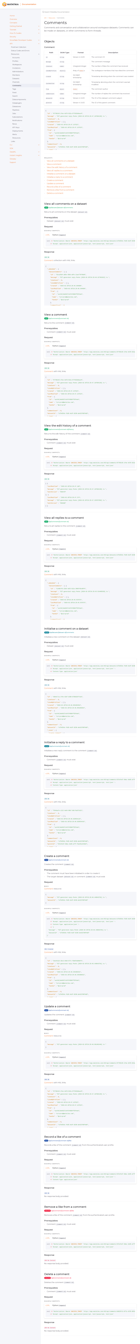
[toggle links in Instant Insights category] (39, 155)
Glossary (13, 159)
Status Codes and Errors (20, 51)
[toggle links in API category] (39, 43)
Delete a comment (55, 193)
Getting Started (16, 26)
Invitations (16, 68)
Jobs (14, 113)
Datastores (16, 106)
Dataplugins (17, 103)
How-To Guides (15, 33)
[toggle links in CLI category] (39, 145)
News (14, 124)
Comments (16, 86)
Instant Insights (16, 155)
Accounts (16, 58)
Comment (48, 260)
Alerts (14, 134)
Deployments (17, 131)
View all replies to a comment (60, 171)
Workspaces (17, 65)
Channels (15, 82)
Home (12, 16)
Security (13, 37)
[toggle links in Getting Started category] (39, 26)
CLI (11, 145)
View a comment (54, 164)
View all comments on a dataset (60, 161)
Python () (60, 235)
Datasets (15, 79)
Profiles (15, 61)
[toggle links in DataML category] (39, 152)
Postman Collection (18, 47)
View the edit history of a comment (62, 167)
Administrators (17, 72)
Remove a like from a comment (60, 190)
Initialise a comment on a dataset (61, 174)
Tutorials (13, 30)
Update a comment (55, 183)
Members (16, 75)
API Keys (15, 127)
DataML (13, 152)
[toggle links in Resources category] (39, 54)
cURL (48, 235)
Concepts (13, 23)
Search (15, 96)
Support (13, 162)
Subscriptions (17, 117)
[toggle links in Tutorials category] (39, 29)
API (11, 44)
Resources (15, 54)
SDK (11, 148)
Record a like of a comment (59, 187)
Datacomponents (19, 99)
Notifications (17, 120)
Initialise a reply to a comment (60, 177)
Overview (13, 19)
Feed (14, 93)
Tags (14, 89)
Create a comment (55, 180)
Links (13, 141)
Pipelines (15, 110)
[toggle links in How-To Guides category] (39, 33)
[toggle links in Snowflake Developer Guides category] (39, 40)
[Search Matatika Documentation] (70, 12)
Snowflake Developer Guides (21, 40)
